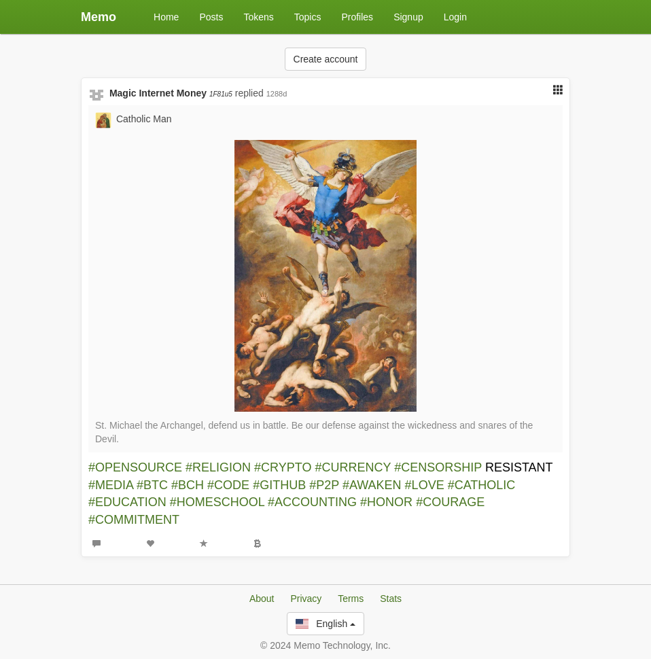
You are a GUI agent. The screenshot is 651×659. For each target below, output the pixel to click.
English (325, 623)
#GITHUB (279, 485)
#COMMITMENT (133, 520)
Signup (408, 17)
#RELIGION (218, 467)
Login (455, 17)
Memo (98, 17)
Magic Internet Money (170, 93)
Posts (211, 17)
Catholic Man (144, 118)
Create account (326, 59)
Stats (391, 598)
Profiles (357, 17)
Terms (351, 598)
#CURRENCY (353, 467)
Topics (307, 17)
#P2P (324, 485)
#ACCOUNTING (312, 502)
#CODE (228, 485)
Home (166, 17)
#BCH (187, 485)
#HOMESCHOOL (217, 502)
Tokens (258, 17)
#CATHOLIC (482, 485)
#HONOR (386, 502)
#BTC (152, 485)
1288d (276, 94)
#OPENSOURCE (135, 467)
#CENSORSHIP (438, 467)
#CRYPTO (282, 467)
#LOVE (424, 485)
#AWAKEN (372, 485)
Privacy (305, 598)
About (262, 598)
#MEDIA (110, 485)
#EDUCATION (127, 502)
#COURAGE (450, 502)
